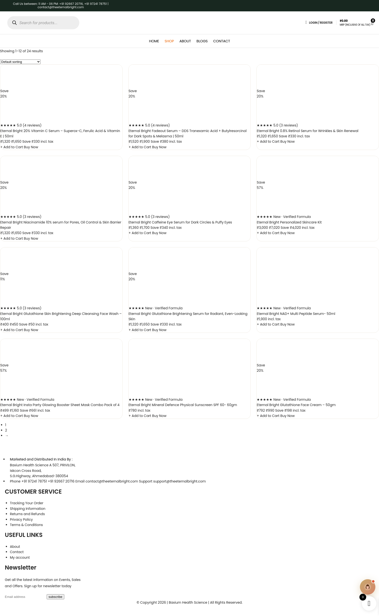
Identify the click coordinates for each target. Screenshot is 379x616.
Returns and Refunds (27, 514)
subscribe (55, 597)
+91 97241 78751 (34, 481)
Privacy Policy (21, 519)
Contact (221, 41)
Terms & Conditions (26, 524)
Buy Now (31, 147)
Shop (169, 41)
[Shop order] (20, 61)
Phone (15, 481)
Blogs (202, 41)
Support (145, 481)
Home (154, 41)
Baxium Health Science (29, 465)
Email (80, 481)
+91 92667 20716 (61, 481)
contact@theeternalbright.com (112, 481)
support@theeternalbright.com (179, 481)
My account (20, 557)
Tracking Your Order (26, 503)
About (185, 41)
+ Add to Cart (12, 147)
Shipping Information (27, 508)
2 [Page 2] (6, 430)
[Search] (14, 23)
